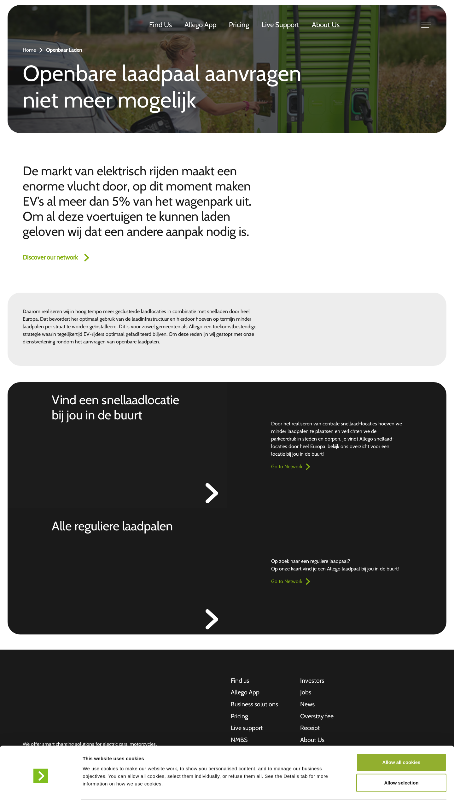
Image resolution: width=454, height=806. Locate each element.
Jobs (305, 693)
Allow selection (401, 764)
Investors (312, 681)
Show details (331, 793)
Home (29, 50)
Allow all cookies (401, 743)
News (307, 705)
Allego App (201, 24)
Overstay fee (317, 717)
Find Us (160, 24)
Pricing (239, 24)
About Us (326, 24)
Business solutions (254, 705)
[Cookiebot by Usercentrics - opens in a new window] (40, 793)
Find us (240, 681)
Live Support (281, 24)
